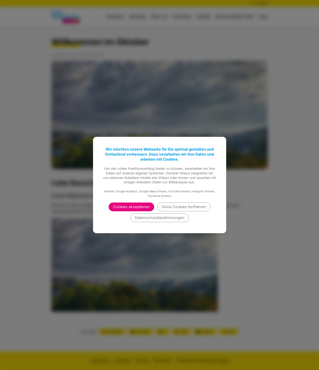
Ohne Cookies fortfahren (184, 207)
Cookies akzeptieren (131, 207)
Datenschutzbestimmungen (159, 217)
